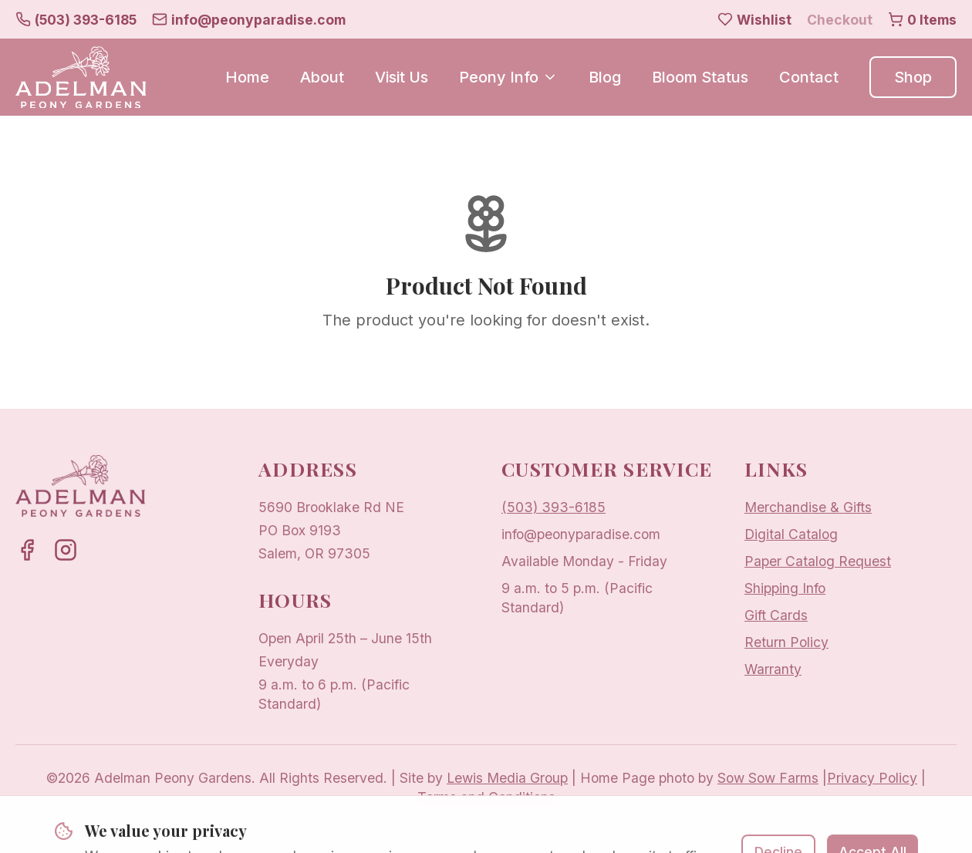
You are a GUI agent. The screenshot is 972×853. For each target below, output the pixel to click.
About (322, 77)
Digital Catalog (791, 534)
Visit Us (401, 77)
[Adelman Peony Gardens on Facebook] (27, 549)
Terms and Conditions (486, 797)
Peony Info (508, 77)
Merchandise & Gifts (808, 507)
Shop (913, 77)
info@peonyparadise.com (580, 534)
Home (247, 77)
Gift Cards (776, 615)
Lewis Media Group (507, 778)
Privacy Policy (872, 778)
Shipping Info (784, 588)
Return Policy (786, 642)
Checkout (839, 20)
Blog (605, 77)
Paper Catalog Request (817, 561)
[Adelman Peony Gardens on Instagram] (65, 549)
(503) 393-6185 (553, 507)
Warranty (773, 669)
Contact (809, 77)
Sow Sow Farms (767, 778)
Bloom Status (700, 77)
